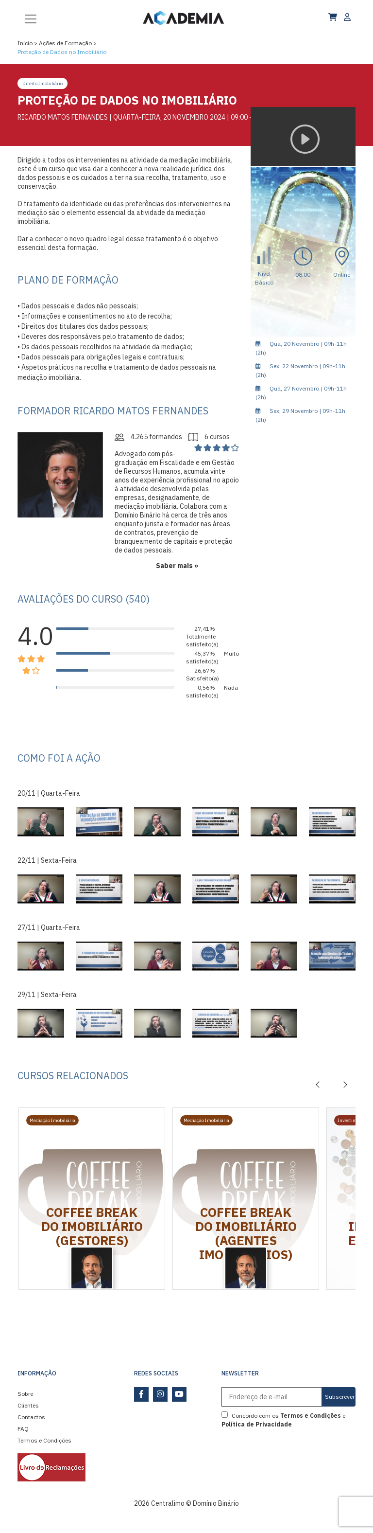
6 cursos (209, 436)
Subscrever (340, 1396)
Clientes (28, 1405)
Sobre (25, 1393)
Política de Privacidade (256, 1424)
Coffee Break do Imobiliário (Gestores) (92, 1226)
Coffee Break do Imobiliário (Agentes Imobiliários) (246, 1233)
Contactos (31, 1417)
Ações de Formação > (68, 43)
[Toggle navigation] (30, 18)
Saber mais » (177, 565)
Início (25, 43)
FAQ (23, 1428)
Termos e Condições (44, 1440)
